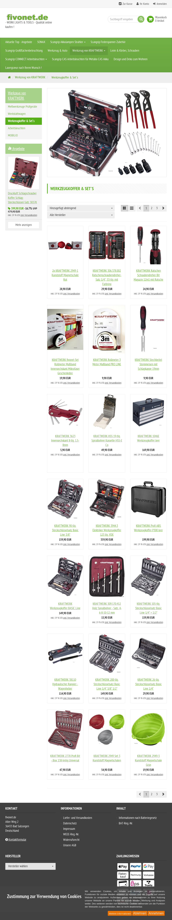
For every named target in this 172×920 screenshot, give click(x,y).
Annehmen (156, 913)
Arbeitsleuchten (16, 128)
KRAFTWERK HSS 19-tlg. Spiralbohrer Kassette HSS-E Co (106, 440)
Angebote (16, 149)
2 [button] (151, 208)
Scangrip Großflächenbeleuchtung (24, 50)
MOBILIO (13, 135)
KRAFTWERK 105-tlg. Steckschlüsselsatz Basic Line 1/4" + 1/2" (148, 608)
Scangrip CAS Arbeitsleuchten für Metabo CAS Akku (80, 59)
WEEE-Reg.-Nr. (71, 834)
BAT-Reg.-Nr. (126, 823)
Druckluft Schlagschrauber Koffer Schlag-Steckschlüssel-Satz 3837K (22, 198)
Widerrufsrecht (71, 839)
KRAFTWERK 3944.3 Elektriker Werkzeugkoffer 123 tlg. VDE (107, 530)
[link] (151, 19)
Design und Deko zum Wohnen (130, 59)
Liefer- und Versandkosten (77, 817)
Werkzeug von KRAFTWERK (88, 50)
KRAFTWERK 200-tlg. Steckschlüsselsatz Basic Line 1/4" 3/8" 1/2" (107, 684)
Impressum (69, 828)
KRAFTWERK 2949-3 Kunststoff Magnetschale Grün (148, 760)
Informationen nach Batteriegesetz (138, 817)
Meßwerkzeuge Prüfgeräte (22, 107)
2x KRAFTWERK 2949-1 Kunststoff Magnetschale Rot (65, 275)
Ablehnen (139, 913)
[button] (163, 208)
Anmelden (162, 3)
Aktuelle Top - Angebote (18, 42)
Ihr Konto (144, 3)
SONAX (41, 42)
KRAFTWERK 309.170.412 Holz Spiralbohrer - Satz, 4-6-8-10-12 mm (107, 608)
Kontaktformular (15, 839)
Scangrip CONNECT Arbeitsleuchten (26, 59)
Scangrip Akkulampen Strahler (67, 42)
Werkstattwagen (17, 114)
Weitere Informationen (120, 913)
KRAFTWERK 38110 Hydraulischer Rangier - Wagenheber (65, 684)
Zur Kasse (127, 3)
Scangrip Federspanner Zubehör (108, 42)
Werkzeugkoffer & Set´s (21, 121)
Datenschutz (70, 823)
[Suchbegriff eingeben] (125, 19)
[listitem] (122, 867)
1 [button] (146, 208)
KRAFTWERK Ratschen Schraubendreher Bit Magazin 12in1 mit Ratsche (148, 275)
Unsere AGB (69, 845)
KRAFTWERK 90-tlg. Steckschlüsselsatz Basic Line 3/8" (65, 530)
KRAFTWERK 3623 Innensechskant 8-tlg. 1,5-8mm (65, 440)
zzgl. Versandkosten (71, 293)
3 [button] (157, 208)
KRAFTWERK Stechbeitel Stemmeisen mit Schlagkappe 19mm (148, 364)
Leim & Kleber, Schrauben (124, 50)
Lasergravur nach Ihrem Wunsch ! (23, 68)
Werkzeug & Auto (57, 50)
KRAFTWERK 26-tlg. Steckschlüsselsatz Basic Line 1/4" (148, 684)
